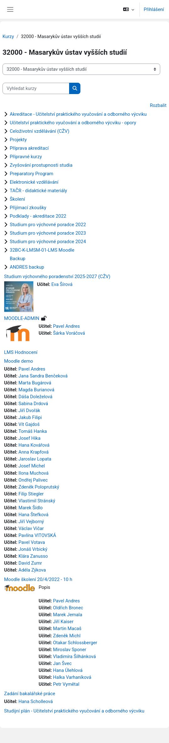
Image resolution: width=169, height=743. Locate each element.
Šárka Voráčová (69, 333)
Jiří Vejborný (31, 521)
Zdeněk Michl (66, 636)
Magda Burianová (36, 390)
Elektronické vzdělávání (34, 182)
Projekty (18, 139)
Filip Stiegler (31, 494)
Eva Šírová (62, 284)
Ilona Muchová (34, 473)
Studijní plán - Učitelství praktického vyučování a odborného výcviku (74, 711)
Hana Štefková (33, 514)
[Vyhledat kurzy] (36, 88)
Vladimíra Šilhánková (74, 656)
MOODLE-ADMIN (21, 318)
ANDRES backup (27, 267)
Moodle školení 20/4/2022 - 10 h (38, 579)
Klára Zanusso (33, 556)
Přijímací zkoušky (28, 207)
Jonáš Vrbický (33, 549)
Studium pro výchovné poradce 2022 (48, 224)
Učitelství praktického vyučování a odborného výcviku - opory (73, 123)
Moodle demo (18, 361)
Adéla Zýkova (32, 570)
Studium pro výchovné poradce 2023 (48, 233)
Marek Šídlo (31, 508)
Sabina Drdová (33, 403)
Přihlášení (154, 9)
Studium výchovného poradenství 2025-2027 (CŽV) (57, 276)
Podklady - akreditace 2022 (38, 216)
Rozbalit (158, 105)
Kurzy (8, 36)
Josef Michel (32, 466)
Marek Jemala (67, 614)
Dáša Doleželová (35, 396)
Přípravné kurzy (26, 156)
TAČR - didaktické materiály (38, 190)
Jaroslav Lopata (35, 459)
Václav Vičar (31, 528)
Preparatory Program (31, 173)
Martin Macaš (67, 628)
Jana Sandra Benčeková (43, 376)
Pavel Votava (32, 542)
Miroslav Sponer (69, 649)
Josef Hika (30, 438)
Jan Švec (62, 663)
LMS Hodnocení (20, 352)
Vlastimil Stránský (37, 501)
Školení (17, 199)
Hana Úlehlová (68, 670)
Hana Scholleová (36, 701)
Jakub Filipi (30, 417)
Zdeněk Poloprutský (39, 487)
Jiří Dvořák (29, 410)
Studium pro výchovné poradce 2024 (48, 241)
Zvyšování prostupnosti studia (41, 165)
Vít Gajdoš (29, 424)
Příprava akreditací (29, 148)
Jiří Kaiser (63, 621)
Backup (17, 258)
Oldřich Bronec (68, 608)
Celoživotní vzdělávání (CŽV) (39, 131)
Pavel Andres (66, 326)
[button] (128, 9)
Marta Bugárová (35, 383)
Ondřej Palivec (33, 480)
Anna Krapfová (34, 452)
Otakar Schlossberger (75, 642)
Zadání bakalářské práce (29, 693)
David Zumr (30, 563)
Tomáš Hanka (33, 431)
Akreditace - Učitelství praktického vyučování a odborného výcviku (78, 114)
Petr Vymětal (66, 684)
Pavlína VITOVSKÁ (37, 535)
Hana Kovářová (34, 445)
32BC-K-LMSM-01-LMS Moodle (42, 250)
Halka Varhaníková (72, 677)
